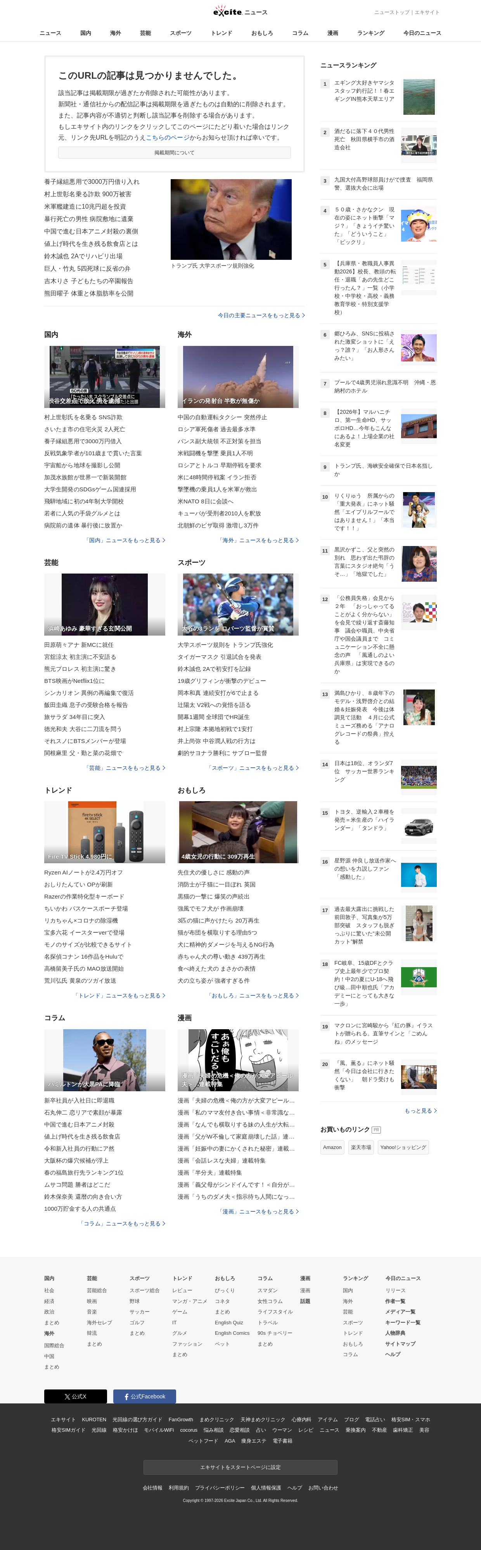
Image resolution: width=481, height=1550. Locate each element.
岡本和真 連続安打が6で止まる (218, 692)
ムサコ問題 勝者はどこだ (77, 1184)
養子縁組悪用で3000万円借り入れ (92, 181)
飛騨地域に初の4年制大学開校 (84, 501)
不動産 (379, 1430)
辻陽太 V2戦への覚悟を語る (214, 705)
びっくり (225, 1290)
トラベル (268, 1322)
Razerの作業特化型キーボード (84, 896)
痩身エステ (253, 1441)
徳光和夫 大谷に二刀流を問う (83, 729)
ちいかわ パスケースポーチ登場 (86, 908)
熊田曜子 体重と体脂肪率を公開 (88, 293)
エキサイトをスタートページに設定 (240, 1467)
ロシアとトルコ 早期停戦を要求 (219, 465)
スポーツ (181, 33)
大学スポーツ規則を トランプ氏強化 (225, 644)
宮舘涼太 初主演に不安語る (80, 656)
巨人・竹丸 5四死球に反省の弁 (87, 268)
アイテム (327, 1419)
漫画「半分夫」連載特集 (210, 1172)
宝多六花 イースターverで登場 (84, 932)
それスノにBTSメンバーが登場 (85, 741)
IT (174, 1322)
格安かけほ (125, 1430)
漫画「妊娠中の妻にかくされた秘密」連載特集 (238, 1148)
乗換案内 (355, 1430)
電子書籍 (282, 1441)
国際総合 (54, 1345)
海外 (115, 33)
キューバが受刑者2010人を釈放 (219, 513)
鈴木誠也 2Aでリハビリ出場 (83, 256)
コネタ (222, 1301)
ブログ (351, 1419)
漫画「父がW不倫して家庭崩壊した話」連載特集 (238, 1136)
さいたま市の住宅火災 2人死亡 (84, 429)
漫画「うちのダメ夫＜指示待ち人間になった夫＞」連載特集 (238, 1196)
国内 (85, 33)
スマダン (268, 1290)
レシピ (305, 1430)
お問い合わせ (323, 1488)
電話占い (375, 1419)
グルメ (179, 1333)
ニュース (50, 33)
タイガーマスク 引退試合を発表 (219, 656)
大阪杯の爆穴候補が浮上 (76, 1160)
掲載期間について (174, 153)
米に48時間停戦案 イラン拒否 (217, 477)
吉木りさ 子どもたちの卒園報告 (88, 281)
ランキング (370, 33)
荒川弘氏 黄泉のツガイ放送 (80, 980)
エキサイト (427, 12)
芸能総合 (97, 1290)
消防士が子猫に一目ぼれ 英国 (217, 884)
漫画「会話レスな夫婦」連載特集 (222, 1160)
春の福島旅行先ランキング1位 (84, 1172)
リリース (396, 1290)
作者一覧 (395, 1301)
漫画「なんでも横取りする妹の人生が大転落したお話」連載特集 (238, 1124)
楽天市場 (361, 1147)
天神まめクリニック (262, 1419)
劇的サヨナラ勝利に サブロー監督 (222, 753)
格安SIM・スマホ (410, 1419)
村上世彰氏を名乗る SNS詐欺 (83, 417)
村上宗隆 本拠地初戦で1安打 (215, 729)
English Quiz (229, 1322)
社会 (49, 1290)
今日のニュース (422, 33)
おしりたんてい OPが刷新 (78, 884)
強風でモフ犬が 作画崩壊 (211, 908)
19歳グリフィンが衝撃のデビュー (222, 680)
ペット (222, 1344)
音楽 (92, 1312)
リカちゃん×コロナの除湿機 (81, 920)
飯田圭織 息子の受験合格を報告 (86, 705)
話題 (305, 1301)
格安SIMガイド (68, 1430)
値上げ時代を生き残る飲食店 (82, 1136)
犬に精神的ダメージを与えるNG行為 (226, 944)
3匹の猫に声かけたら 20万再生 (219, 920)
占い (261, 1430)
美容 (424, 1430)
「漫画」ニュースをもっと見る (258, 1211)
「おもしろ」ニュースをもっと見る (252, 995)
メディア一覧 (400, 1312)
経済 (49, 1301)
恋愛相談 (239, 1430)
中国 (49, 1356)
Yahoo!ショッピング (403, 1147)
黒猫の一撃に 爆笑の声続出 (214, 896)
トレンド (221, 33)
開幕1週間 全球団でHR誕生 (214, 717)
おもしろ (262, 33)
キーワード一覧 (402, 1322)
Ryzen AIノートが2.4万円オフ (83, 872)
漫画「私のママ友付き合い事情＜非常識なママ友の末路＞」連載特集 (238, 1112)
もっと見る (421, 1111)
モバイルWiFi (159, 1430)
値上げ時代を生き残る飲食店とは (91, 243)
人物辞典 (395, 1333)
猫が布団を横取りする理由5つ (217, 932)
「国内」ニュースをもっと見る (124, 540)
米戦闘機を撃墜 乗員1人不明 (215, 453)
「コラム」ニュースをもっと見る (121, 1223)
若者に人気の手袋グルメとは (82, 513)
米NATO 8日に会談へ (206, 501)
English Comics (232, 1333)
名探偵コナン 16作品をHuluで (83, 956)
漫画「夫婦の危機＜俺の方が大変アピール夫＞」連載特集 (238, 1100)
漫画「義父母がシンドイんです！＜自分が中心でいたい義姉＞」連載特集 (238, 1184)
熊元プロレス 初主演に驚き (80, 668)
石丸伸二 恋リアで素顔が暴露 (83, 1112)
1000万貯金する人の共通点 (80, 1208)
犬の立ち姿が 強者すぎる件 (214, 980)
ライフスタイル (275, 1312)
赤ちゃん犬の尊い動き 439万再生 (221, 956)
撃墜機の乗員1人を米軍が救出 (217, 489)
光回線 (99, 1430)
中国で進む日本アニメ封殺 (79, 1124)
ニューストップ (392, 12)
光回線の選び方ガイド (137, 1419)
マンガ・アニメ (190, 1301)
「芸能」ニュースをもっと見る (124, 768)
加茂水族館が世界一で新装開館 (85, 477)
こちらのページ (168, 137)
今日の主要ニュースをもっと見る (261, 315)
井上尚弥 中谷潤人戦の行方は (217, 741)
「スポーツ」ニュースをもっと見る (252, 768)
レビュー (182, 1290)
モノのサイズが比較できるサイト (88, 944)
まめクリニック (216, 1419)
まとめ (51, 1322)
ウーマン (282, 1430)
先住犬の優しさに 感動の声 (214, 872)
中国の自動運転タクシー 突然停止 (222, 417)
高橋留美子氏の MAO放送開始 (84, 968)
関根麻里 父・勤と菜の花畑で (83, 753)
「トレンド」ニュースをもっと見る (119, 995)
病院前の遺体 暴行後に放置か (83, 525)
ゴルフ (137, 1322)
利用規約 (179, 1488)
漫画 (332, 33)
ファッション (187, 1344)
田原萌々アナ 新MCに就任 (79, 644)
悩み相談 (213, 1430)
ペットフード (203, 1441)
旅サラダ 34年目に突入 (74, 717)
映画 (92, 1301)
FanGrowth (181, 1419)
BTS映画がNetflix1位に (74, 680)
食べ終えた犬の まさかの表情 (217, 968)
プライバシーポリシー (220, 1488)
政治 (49, 1312)
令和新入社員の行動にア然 (79, 1148)
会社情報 (153, 1488)
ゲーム (179, 1312)
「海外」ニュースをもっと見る (258, 540)
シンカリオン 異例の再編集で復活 (89, 692)
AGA (230, 1441)
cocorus (188, 1430)
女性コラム (270, 1301)
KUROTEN (94, 1419)
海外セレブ (99, 1322)
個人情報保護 (266, 1488)
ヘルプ (392, 1354)
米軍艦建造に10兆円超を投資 (85, 206)
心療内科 (301, 1419)
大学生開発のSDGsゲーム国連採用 (90, 489)
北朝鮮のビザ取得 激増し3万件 (218, 525)
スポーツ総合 (145, 1290)
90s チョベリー (275, 1333)
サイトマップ (400, 1344)
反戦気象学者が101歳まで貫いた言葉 (93, 453)
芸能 (145, 33)
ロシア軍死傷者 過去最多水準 (217, 429)
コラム (300, 33)
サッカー (140, 1312)
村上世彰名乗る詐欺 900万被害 (87, 194)
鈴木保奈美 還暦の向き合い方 (83, 1196)
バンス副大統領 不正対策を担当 (219, 441)
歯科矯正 (403, 1430)
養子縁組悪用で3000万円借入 (83, 441)
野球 (135, 1301)
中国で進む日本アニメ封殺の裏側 (91, 231)
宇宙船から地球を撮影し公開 (82, 465)
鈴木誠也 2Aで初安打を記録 (214, 668)
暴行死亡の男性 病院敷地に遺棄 (88, 219)
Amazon (332, 1147)
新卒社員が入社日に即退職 (79, 1100)
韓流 (92, 1333)
